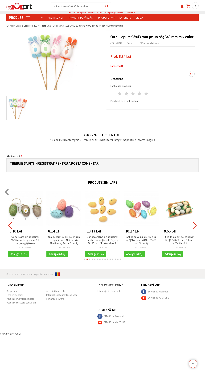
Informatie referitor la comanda (61, 295)
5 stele (146, 93)
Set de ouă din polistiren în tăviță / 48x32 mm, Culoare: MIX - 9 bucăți (180, 240)
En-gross (125, 17)
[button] (84, 259)
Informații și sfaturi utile (109, 291)
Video (139, 17)
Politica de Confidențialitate (20, 299)
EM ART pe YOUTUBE (155, 298)
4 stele (139, 93)
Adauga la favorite (150, 43)
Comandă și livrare (55, 299)
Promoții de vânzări (80, 17)
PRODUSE (19, 18)
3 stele (133, 93)
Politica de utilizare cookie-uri (21, 302)
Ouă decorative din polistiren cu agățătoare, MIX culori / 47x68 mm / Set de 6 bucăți (64, 240)
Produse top (106, 17)
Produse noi (55, 17)
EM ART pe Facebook (154, 292)
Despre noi (11, 291)
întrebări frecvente (55, 291)
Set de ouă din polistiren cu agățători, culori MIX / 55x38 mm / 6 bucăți (142, 240)
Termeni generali (14, 295)
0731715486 (128, 13)
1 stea (120, 93)
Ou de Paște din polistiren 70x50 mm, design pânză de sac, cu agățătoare (26, 240)
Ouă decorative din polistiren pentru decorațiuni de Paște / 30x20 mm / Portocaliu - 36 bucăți (103, 240)
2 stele (126, 93)
